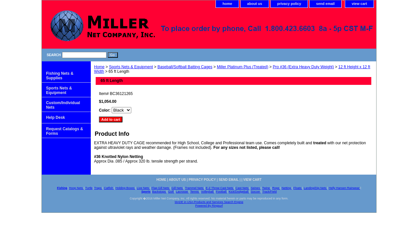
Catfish (109, 188)
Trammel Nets (194, 188)
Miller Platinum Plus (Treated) (242, 67)
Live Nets (143, 188)
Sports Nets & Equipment (131, 67)
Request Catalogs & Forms (64, 131)
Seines (256, 188)
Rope (276, 188)
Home (99, 67)
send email (325, 4)
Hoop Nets (76, 188)
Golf (171, 191)
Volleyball (208, 191)
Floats (297, 188)
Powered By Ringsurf (209, 205)
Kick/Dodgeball (239, 191)
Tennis (195, 191)
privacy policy (289, 4)
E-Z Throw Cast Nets (220, 188)
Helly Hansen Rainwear (345, 188)
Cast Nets (242, 188)
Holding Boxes (126, 188)
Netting (287, 188)
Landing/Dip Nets (315, 188)
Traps (98, 188)
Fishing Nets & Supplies (59, 75)
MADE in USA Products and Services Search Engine (209, 202)
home (227, 4)
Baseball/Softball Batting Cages (184, 67)
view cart (359, 4)
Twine (266, 188)
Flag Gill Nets (161, 188)
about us (254, 4)
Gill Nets (177, 188)
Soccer (256, 191)
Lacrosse (182, 191)
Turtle (89, 188)
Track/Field (269, 191)
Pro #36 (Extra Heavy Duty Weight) (303, 67)
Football (221, 191)
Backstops (159, 191)
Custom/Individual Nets (63, 105)
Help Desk (55, 117)
